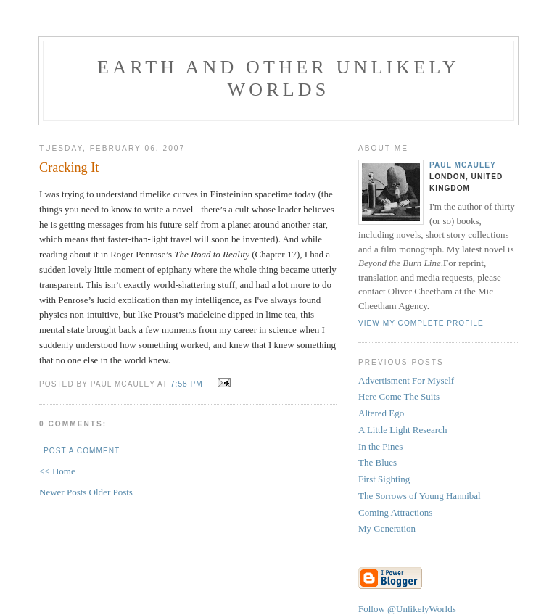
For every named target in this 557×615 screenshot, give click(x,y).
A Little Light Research (402, 429)
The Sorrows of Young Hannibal (419, 495)
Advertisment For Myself (406, 380)
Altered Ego (381, 413)
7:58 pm (186, 384)
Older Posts (111, 492)
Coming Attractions (395, 512)
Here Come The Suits (399, 396)
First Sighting (384, 479)
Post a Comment (82, 451)
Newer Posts (64, 492)
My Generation (387, 528)
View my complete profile (421, 323)
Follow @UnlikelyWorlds (407, 608)
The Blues (377, 462)
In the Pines (380, 446)
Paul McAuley (462, 165)
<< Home (57, 471)
